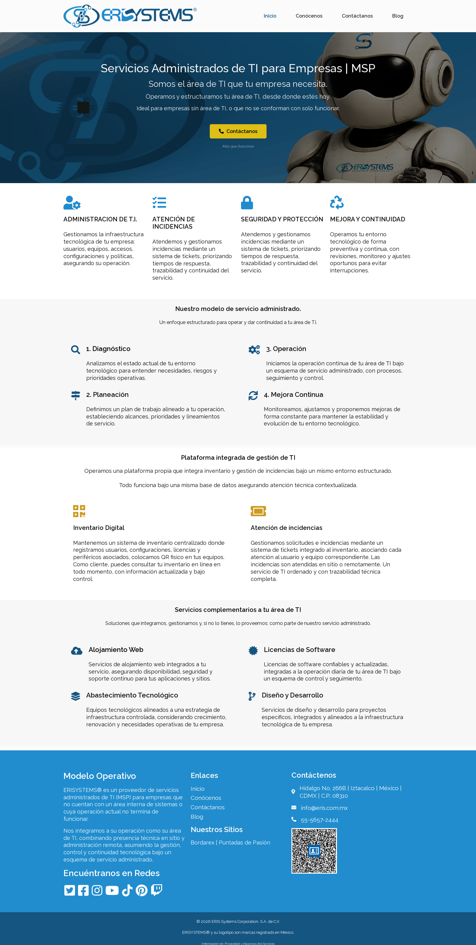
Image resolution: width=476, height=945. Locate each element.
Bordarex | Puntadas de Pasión (231, 841)
